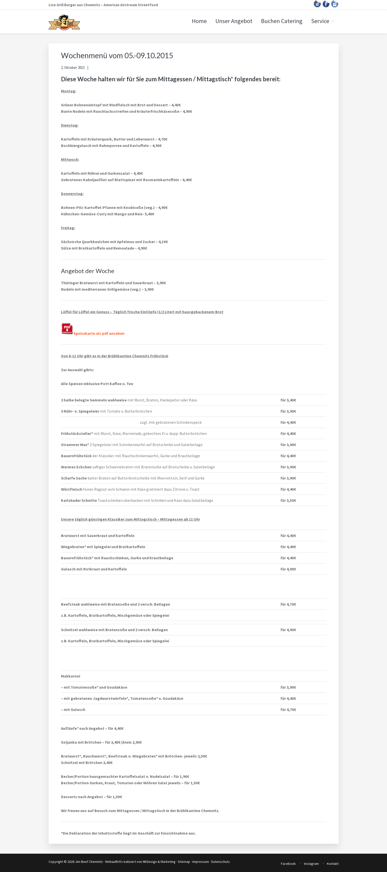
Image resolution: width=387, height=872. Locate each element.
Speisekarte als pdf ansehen (92, 333)
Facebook (288, 863)
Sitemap (184, 861)
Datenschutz (220, 861)
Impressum (200, 861)
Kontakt (333, 863)
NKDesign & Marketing (159, 861)
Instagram (311, 863)
